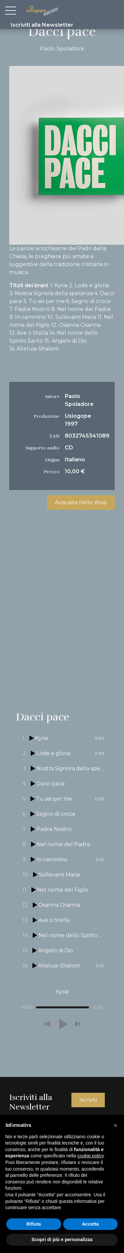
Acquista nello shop (81, 502)
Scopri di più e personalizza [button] (61, 1239)
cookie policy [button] (90, 1155)
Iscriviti (88, 1100)
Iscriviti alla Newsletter (42, 25)
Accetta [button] (90, 1224)
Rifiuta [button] (33, 1224)
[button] (47, 1024)
